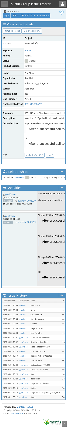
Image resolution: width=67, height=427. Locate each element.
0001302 (19, 177)
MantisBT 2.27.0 (24, 406)
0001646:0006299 (33, 104)
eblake (28, 50)
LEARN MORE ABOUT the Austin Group (30, 15)
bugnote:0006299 (27, 222)
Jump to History (32, 30)
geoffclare (10, 194)
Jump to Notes (12, 30)
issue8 (50, 155)
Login (6, 15)
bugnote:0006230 (27, 200)
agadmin (23, 397)
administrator (17, 413)
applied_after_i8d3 (34, 155)
